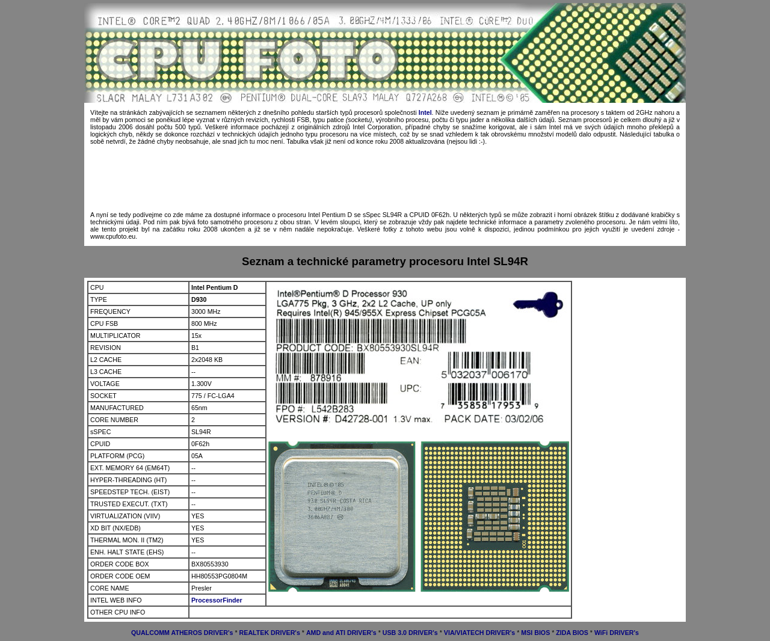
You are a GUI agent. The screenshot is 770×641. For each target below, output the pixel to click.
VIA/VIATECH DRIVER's (479, 632)
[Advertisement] (385, 178)
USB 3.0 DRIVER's (410, 632)
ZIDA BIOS (572, 632)
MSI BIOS (535, 632)
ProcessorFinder (216, 600)
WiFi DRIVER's (616, 632)
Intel (425, 112)
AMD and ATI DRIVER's (341, 632)
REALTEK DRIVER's (269, 632)
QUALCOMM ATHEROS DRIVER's (182, 632)
